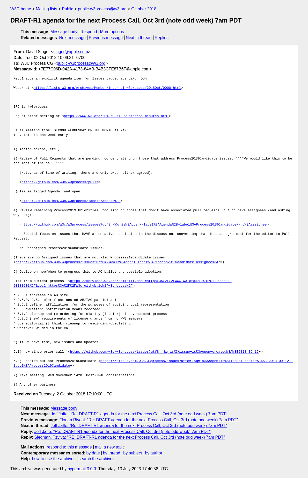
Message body (63, 32)
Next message (72, 37)
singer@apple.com (70, 51)
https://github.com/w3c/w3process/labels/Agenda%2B (70, 201)
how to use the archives (54, 459)
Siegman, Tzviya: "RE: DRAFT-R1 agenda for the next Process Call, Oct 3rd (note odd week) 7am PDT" (129, 437)
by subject (132, 453)
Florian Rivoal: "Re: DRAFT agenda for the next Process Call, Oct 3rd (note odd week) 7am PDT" (148, 420)
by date (93, 453)
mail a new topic (110, 447)
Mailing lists (46, 9)
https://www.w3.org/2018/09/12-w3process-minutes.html (116, 116)
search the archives (97, 459)
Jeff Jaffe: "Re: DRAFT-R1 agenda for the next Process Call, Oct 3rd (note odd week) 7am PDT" (139, 414)
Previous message (106, 37)
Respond (88, 32)
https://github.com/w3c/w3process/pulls (59, 182)
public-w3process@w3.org (102, 9)
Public (67, 9)
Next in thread (139, 37)
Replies (161, 37)
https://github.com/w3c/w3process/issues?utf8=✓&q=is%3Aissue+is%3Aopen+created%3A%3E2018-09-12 (164, 352)
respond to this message (69, 447)
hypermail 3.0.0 (82, 469)
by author (153, 453)
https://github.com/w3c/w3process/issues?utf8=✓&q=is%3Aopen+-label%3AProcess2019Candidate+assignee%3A (117, 262)
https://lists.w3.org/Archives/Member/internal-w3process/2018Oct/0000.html (107, 88)
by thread (111, 453)
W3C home (20, 9)
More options (112, 32)
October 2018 (143, 9)
